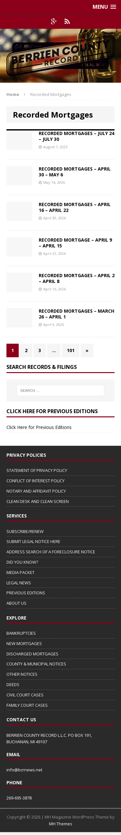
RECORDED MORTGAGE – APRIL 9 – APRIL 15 (75, 243)
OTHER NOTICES (21, 674)
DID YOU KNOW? (22, 562)
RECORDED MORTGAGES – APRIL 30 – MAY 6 (75, 172)
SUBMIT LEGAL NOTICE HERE (33, 541)
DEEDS (12, 684)
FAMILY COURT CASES (27, 705)
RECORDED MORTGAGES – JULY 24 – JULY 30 (76, 136)
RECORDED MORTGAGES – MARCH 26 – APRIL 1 (76, 314)
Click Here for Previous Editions (39, 427)
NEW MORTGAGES (24, 643)
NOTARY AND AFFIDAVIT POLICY (36, 491)
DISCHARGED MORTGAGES (32, 654)
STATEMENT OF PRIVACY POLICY (36, 470)
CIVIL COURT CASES (25, 695)
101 (71, 350)
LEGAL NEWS (18, 583)
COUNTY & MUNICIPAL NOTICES (36, 664)
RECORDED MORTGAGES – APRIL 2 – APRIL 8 (77, 278)
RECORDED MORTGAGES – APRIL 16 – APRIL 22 (75, 207)
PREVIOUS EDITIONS (25, 593)
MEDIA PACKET (20, 572)
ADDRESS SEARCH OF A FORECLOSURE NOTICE (50, 552)
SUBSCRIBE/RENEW (25, 531)
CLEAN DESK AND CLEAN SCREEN (37, 501)
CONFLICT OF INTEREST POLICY (35, 481)
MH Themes (60, 824)
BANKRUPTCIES (21, 633)
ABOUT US (16, 603)
